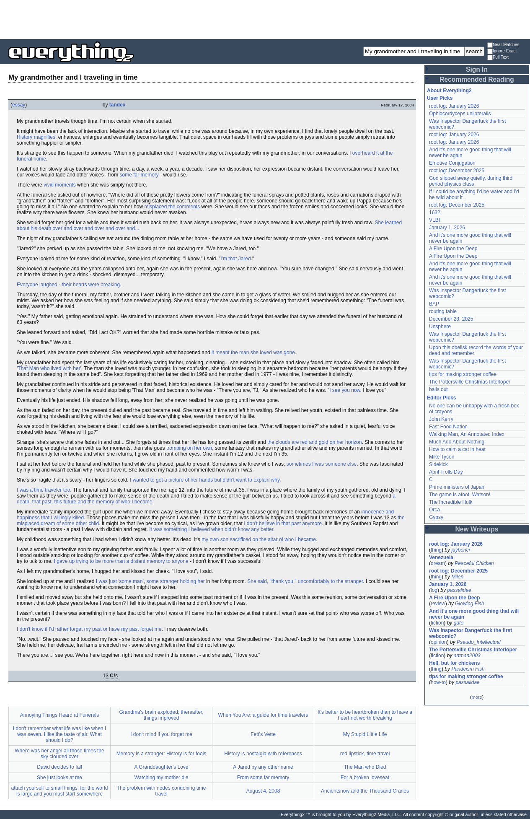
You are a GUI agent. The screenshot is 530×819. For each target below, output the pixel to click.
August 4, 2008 (263, 791)
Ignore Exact (502, 51)
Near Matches (503, 45)
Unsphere (440, 326)
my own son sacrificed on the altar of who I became (259, 539)
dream (438, 563)
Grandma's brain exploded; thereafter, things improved (161, 715)
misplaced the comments (172, 207)
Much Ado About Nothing (456, 442)
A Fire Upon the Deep (453, 248)
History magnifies (36, 137)
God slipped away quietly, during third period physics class (470, 181)
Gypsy (436, 517)
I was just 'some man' (120, 581)
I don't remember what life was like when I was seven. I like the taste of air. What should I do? (59, 734)
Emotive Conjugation (452, 163)
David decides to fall (59, 767)
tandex (117, 105)
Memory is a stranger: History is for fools (161, 754)
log (434, 590)
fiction (437, 623)
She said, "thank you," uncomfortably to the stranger (305, 581)
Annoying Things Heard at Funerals (59, 715)
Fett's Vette (263, 734)
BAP (434, 304)
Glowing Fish (469, 603)
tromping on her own (189, 448)
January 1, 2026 (447, 228)
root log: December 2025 (456, 171)
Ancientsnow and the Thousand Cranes (365, 791)
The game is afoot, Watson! (459, 495)
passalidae (459, 590)
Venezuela (441, 557)
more (476, 697)
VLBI (434, 220)
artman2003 (467, 655)
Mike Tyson (441, 457)
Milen (457, 577)
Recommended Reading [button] (477, 79)
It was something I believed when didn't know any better (211, 529)
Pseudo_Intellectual (479, 642)
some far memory (138, 175)
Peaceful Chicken (474, 563)
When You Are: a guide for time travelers (263, 715)
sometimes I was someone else (322, 464)
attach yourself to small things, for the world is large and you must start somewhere (59, 791)
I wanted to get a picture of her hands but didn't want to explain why (204, 480)
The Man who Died (365, 767)
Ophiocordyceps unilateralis (460, 114)
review (438, 603)
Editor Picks (441, 398)
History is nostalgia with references (263, 754)
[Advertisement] (265, 19)
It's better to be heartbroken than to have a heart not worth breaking (365, 715)
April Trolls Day (446, 472)
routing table (443, 311)
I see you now (344, 390)
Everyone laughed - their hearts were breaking (68, 285)
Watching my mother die (161, 777)
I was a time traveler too (43, 490)
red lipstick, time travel (365, 754)
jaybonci (460, 550)
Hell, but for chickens (454, 663)
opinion (439, 642)
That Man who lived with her (49, 368)
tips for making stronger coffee (462, 374)
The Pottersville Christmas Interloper (469, 382)
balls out (438, 389)
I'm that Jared (235, 259)
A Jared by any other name (263, 767)
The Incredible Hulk (450, 502)
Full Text (498, 57)
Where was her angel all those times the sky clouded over (59, 753)
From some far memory (263, 777)
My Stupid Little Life (365, 734)
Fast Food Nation (448, 427)
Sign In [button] (477, 69)
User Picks (439, 98)
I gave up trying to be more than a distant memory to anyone (121, 561)
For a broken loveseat (365, 777)
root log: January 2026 (454, 106)
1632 (434, 212)
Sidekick (438, 464)
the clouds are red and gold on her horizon (314, 442)
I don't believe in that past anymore (283, 523)
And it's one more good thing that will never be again (474, 614)
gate (458, 623)
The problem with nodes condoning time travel (161, 791)
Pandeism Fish (467, 669)
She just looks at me (59, 777)
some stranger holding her (175, 581)
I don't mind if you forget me (161, 734)
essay (18, 105)
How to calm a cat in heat (457, 449)
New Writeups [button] (477, 529)
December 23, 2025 (451, 319)
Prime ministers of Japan (456, 487)
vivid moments (60, 185)
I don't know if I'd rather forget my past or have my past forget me (89, 629)
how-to (438, 682)
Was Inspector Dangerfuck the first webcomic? (470, 633)
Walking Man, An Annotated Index (466, 434)
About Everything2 (449, 90)
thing (436, 550)
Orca (434, 510)
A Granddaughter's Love (161, 767)
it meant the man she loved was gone (253, 352)
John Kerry (441, 419)
